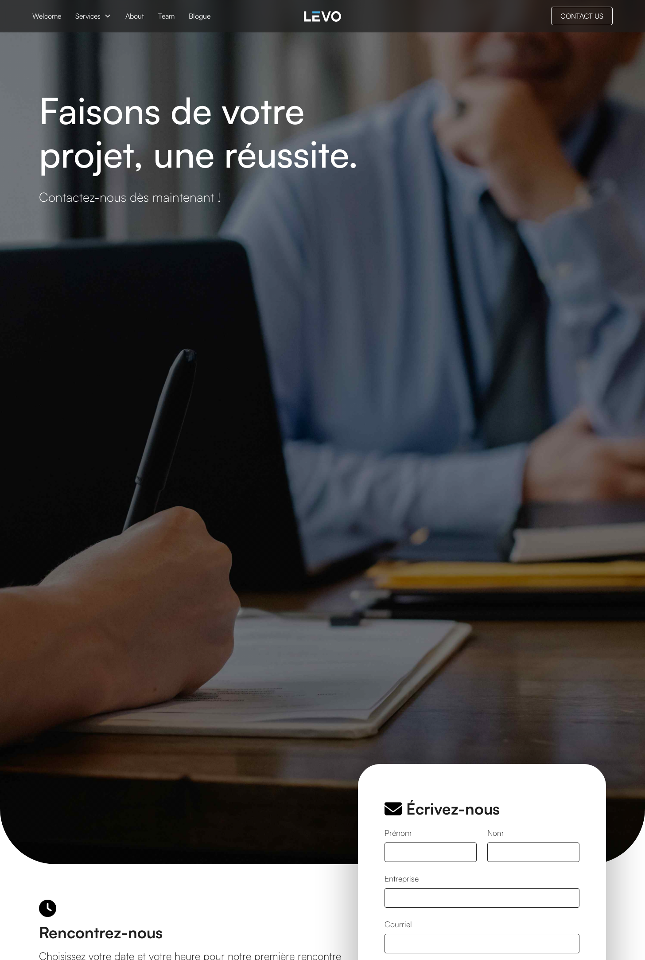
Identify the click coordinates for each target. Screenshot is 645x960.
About (134, 16)
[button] (93, 16)
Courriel (398, 924)
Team (166, 16)
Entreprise (402, 878)
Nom (495, 833)
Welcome (46, 16)
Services (88, 16)
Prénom (398, 833)
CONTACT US (581, 16)
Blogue (199, 16)
